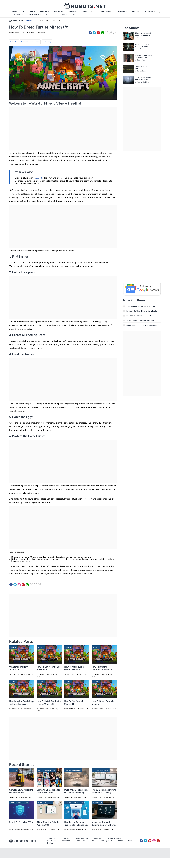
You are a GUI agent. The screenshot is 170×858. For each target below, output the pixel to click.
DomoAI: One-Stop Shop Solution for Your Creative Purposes (48, 792)
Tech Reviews (103, 11)
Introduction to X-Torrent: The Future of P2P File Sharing (143, 45)
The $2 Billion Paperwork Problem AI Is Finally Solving (104, 792)
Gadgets (121, 11)
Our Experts (65, 838)
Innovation (34, 15)
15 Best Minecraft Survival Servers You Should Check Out (142, 320)
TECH (32, 11)
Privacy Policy (106, 841)
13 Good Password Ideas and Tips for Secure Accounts (141, 316)
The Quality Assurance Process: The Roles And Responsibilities (140, 306)
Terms (92, 841)
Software (16, 15)
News (63, 15)
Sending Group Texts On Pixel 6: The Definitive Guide (143, 56)
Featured (50, 15)
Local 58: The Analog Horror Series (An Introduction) (143, 78)
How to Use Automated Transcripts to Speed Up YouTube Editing (75, 825)
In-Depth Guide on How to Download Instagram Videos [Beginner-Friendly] (141, 311)
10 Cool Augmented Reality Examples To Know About (143, 34)
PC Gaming (47, 42)
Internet (149, 11)
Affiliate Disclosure (125, 841)
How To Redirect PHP (141, 67)
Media (135, 11)
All (74, 15)
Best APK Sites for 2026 (21, 822)
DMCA (50, 843)
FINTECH (58, 11)
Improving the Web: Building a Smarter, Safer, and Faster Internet (104, 825)
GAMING (14, 42)
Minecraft (37, 178)
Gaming (72, 11)
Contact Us (80, 841)
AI (23, 11)
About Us (51, 838)
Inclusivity (98, 838)
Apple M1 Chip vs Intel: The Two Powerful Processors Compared (143, 325)
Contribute (51, 841)
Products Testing (114, 838)
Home (14, 11)
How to (86, 11)
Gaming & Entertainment (30, 42)
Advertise (66, 841)
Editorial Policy (82, 838)
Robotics (44, 11)
